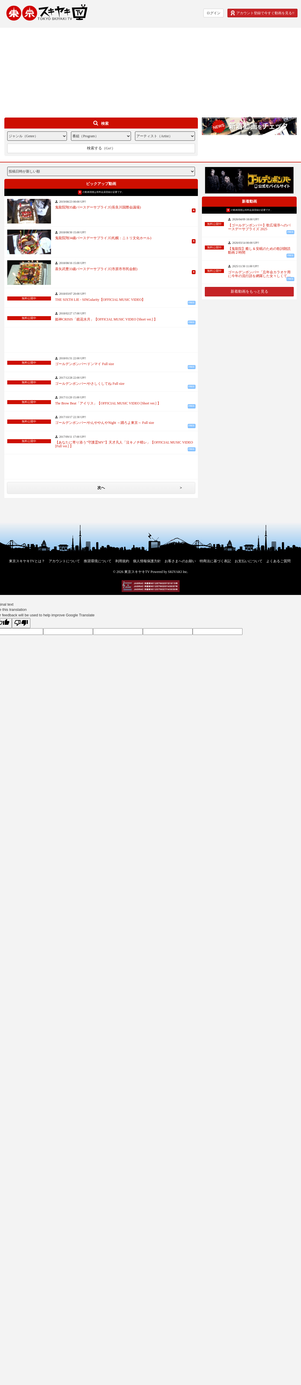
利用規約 (122, 561)
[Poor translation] (21, 623)
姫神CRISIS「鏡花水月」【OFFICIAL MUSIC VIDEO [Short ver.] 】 (106, 319)
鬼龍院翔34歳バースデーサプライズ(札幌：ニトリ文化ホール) (103, 238)
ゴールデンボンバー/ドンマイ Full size (84, 364)
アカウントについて (64, 561)
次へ (101, 488)
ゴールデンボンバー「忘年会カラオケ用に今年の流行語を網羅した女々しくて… (259, 274)
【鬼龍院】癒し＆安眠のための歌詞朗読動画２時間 (259, 250)
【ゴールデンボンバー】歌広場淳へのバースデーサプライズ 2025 (259, 227)
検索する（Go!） (101, 148)
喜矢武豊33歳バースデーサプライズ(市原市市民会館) (96, 269)
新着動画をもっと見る (249, 291)
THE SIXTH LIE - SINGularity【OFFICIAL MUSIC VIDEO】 (100, 300)
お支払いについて (248, 561)
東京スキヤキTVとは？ (27, 561)
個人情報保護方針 (147, 561)
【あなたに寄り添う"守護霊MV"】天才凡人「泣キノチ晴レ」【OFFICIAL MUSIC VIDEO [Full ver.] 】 (124, 444)
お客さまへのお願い (180, 561)
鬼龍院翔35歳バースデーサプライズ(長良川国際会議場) (98, 207)
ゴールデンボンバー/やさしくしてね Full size (89, 384)
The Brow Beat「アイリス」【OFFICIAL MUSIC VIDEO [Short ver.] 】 (108, 403)
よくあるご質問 (278, 561)
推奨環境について (98, 561)
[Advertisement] (151, 68)
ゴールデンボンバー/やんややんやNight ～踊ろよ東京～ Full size (104, 423)
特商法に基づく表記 (215, 561)
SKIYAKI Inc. (178, 572)
